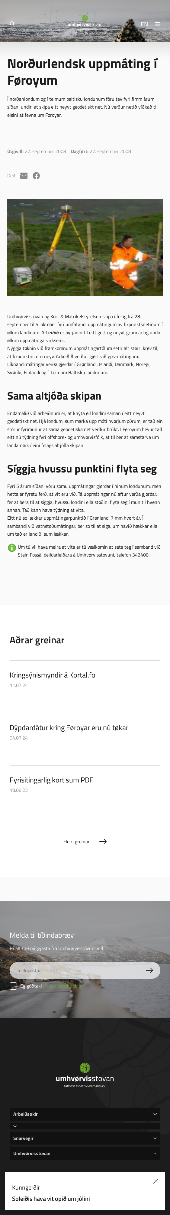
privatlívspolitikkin (62, 985)
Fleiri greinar (76, 841)
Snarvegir (23, 1138)
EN (144, 24)
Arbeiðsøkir (25, 1113)
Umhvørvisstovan (31, 1153)
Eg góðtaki (45, 985)
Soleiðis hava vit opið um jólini (65, 1198)
